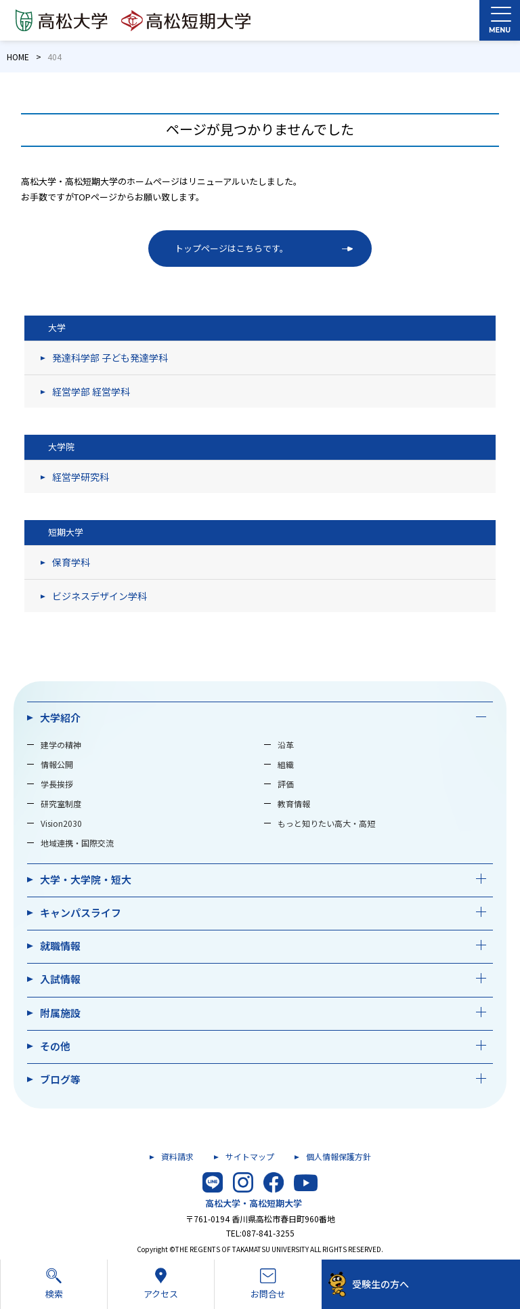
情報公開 (57, 764)
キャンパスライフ (80, 912)
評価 (286, 784)
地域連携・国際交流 (77, 843)
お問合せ (268, 1284)
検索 (54, 1283)
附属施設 (60, 1013)
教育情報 (294, 803)
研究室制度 (61, 803)
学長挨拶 (57, 784)
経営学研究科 (80, 477)
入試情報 (60, 979)
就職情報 (60, 946)
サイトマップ (249, 1156)
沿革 (286, 744)
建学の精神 (61, 744)
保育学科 (71, 562)
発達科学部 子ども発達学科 (110, 357)
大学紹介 (60, 717)
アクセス (161, 1283)
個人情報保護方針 (338, 1156)
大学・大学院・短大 (85, 879)
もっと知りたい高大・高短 (326, 823)
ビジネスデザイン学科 (99, 596)
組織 (286, 764)
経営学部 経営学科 (91, 391)
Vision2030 (61, 823)
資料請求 (177, 1156)
